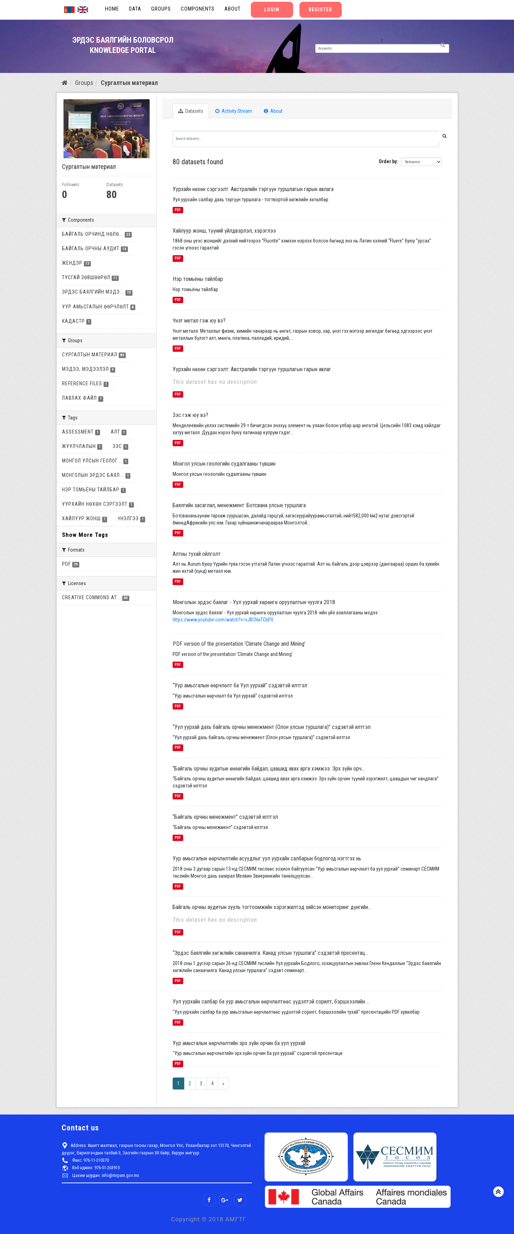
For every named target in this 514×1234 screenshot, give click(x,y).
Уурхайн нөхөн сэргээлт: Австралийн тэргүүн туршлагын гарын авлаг (252, 369)
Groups (161, 9)
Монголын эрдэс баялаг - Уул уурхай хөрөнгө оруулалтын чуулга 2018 (254, 602)
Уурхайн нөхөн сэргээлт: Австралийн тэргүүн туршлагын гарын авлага (253, 189)
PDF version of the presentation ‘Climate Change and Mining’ (239, 643)
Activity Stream (233, 111)
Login (271, 9)
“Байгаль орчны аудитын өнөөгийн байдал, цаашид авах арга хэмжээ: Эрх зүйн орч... (269, 768)
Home (112, 9)
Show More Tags (85, 534)
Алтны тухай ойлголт (197, 554)
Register (320, 9)
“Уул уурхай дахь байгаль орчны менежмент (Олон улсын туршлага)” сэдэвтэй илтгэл (272, 727)
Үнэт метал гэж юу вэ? (199, 320)
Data (135, 9)
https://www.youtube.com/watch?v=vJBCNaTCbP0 (223, 619)
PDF (178, 210)
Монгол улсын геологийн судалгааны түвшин (224, 463)
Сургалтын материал (129, 82)
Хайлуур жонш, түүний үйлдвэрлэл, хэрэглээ (224, 230)
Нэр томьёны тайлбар (198, 279)
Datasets (190, 111)
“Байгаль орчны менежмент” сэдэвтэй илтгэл (225, 817)
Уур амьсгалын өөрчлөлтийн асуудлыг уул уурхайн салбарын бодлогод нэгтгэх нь (267, 858)
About (232, 9)
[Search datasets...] (306, 139)
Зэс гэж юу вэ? (190, 415)
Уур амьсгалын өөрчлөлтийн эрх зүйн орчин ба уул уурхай (239, 1043)
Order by (388, 161)
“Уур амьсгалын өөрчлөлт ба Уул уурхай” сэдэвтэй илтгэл (240, 685)
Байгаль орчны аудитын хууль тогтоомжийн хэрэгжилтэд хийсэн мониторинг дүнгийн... (272, 907)
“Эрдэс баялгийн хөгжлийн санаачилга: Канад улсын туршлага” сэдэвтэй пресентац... (270, 953)
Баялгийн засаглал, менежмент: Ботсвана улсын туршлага (239, 505)
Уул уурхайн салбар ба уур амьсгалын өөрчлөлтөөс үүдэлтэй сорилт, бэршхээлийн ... (271, 1001)
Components (198, 9)
